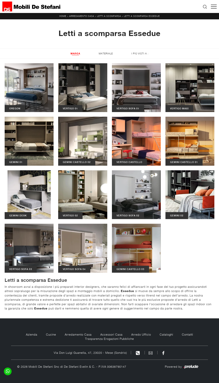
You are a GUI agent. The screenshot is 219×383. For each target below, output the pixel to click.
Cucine (51, 334)
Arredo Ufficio (141, 334)
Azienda (31, 334)
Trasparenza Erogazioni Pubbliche (109, 338)
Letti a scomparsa (109, 16)
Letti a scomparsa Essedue (142, 16)
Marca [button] (75, 53)
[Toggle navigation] (214, 7)
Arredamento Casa (81, 16)
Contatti (187, 334)
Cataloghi (166, 334)
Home (62, 16)
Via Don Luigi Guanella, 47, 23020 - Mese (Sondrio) (90, 352)
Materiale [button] (106, 53)
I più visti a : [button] (139, 53)
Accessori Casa (111, 334)
